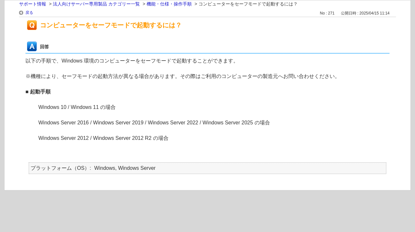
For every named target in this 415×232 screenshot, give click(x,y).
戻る (29, 12)
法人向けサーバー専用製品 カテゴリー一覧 (96, 3)
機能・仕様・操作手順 (169, 3)
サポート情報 (32, 3)
